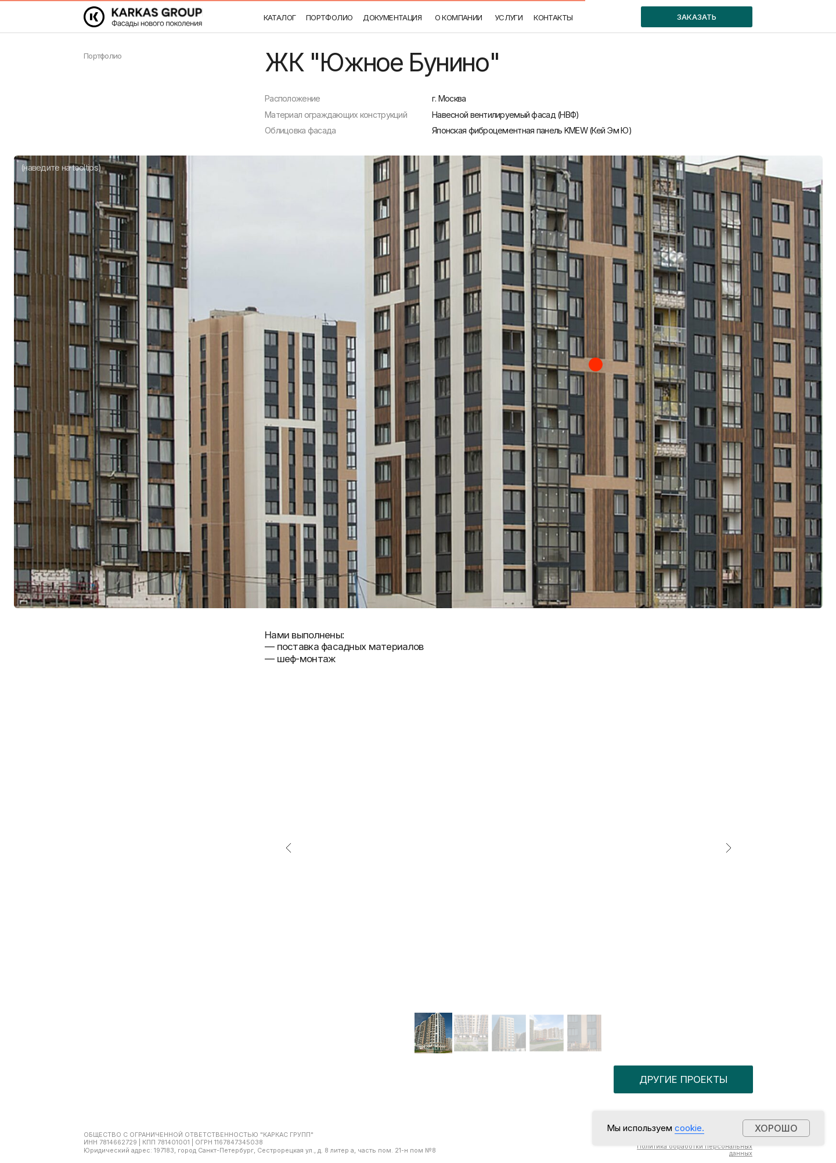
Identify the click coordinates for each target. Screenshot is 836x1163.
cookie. (689, 1127)
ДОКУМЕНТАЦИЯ (392, 17)
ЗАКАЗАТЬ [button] (696, 16)
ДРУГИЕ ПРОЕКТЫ (683, 1079)
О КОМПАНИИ (458, 17)
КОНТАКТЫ (553, 17)
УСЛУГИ (508, 17)
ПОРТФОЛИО (329, 17)
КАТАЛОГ (280, 17)
